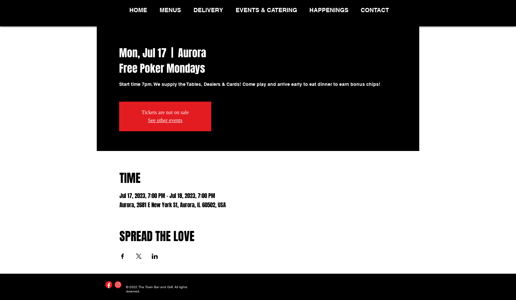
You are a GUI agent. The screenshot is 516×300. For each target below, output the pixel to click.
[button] (172, 10)
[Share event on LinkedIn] (155, 256)
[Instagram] (118, 285)
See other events (165, 120)
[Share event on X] (139, 256)
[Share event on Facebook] (122, 256)
